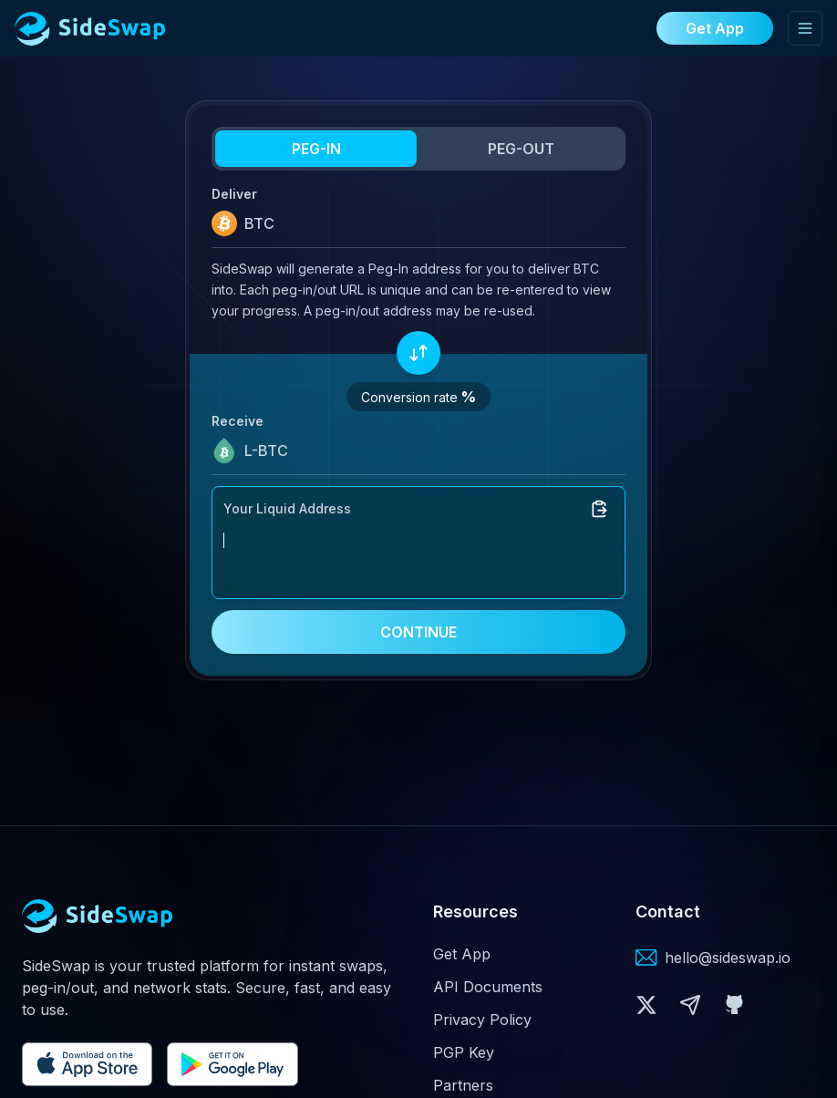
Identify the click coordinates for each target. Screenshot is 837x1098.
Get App (462, 954)
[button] (646, 1005)
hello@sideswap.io (727, 957)
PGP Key (463, 1052)
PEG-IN (316, 149)
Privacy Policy (482, 1019)
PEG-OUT (521, 149)
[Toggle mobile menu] (805, 28)
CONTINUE (418, 632)
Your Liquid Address (287, 508)
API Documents (487, 987)
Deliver (234, 194)
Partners (463, 1085)
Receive (238, 421)
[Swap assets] (418, 353)
